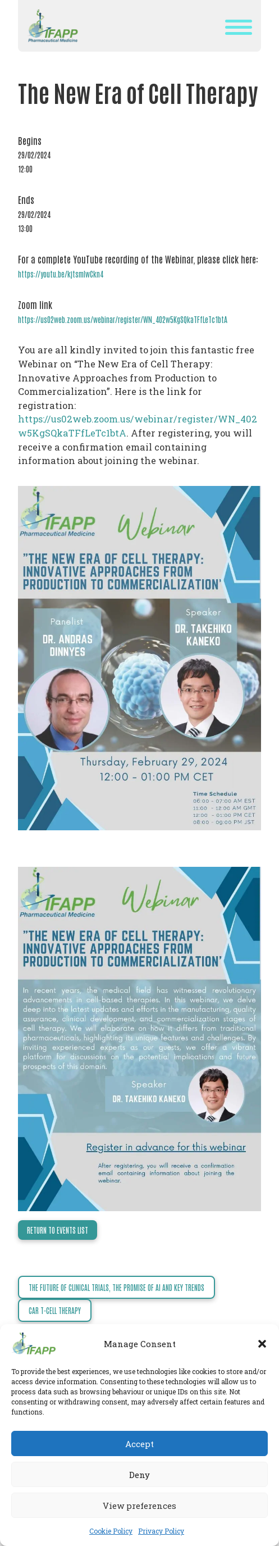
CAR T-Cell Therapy (55, 1310)
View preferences (139, 1505)
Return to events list (57, 1230)
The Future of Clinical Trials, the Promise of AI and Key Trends (116, 1287)
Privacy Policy (161, 1530)
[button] (262, 1343)
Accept (139, 1443)
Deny (139, 1474)
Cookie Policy (110, 1530)
